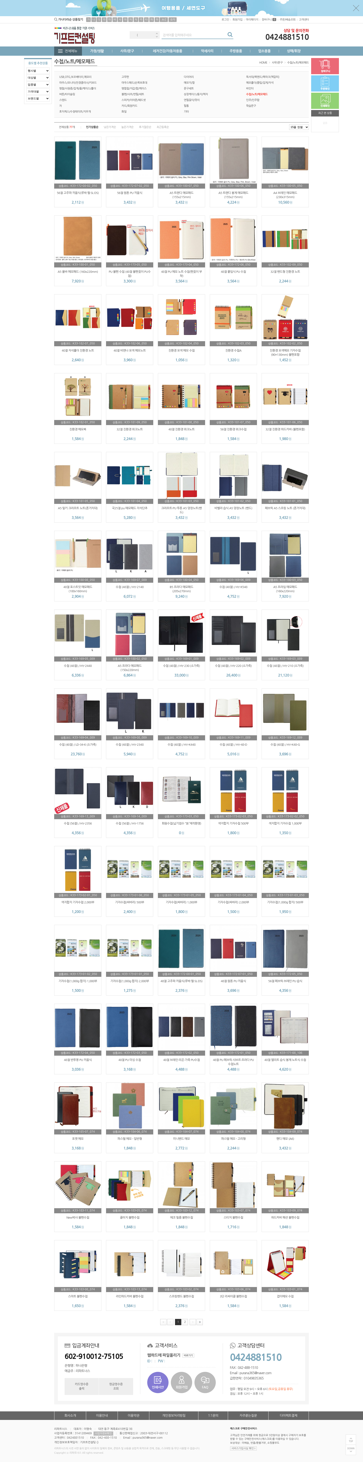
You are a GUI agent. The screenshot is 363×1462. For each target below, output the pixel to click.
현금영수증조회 (116, 1386)
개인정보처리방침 (173, 1415)
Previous (157, 33)
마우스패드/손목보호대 (134, 82)
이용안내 (102, 1415)
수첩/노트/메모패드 (298, 62)
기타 (186, 111)
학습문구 (251, 105)
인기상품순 (92, 127)
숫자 (172, 19)
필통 (186, 105)
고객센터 (304, 19)
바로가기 (188, 1355)
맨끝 (200, 1322)
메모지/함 (189, 82)
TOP (351, 1441)
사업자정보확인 (103, 1433)
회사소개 (70, 1415)
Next (157, 36)
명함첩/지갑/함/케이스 (134, 88)
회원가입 (237, 19)
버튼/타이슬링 (67, 94)
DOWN (350, 1448)
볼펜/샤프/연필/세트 (133, 94)
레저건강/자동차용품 (167, 51)
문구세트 (189, 88)
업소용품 (264, 51)
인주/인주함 (252, 100)
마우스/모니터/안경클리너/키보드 (78, 82)
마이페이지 (252, 19)
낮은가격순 (110, 127)
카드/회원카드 (129, 105)
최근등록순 (162, 127)
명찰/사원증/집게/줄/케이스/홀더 (77, 88)
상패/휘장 (293, 51)
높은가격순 (127, 127)
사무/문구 (127, 51)
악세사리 (207, 51)
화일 (124, 111)
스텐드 (63, 100)
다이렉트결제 (288, 1415)
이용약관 (133, 1415)
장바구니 (269, 19)
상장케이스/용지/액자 (196, 94)
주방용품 (235, 51)
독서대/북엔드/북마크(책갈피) (262, 77)
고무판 (125, 77)
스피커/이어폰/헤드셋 (134, 100)
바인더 (249, 88)
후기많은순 (145, 127)
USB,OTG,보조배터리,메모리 (75, 77)
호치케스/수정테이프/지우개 (75, 111)
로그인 (225, 19)
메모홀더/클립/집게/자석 (260, 82)
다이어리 (189, 77)
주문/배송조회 (287, 19)
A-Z (164, 19)
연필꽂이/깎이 (192, 100)
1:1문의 (213, 1415)
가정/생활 (97, 51)
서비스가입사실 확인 (243, 1448)
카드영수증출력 (81, 1386)
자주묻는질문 (248, 1415)
